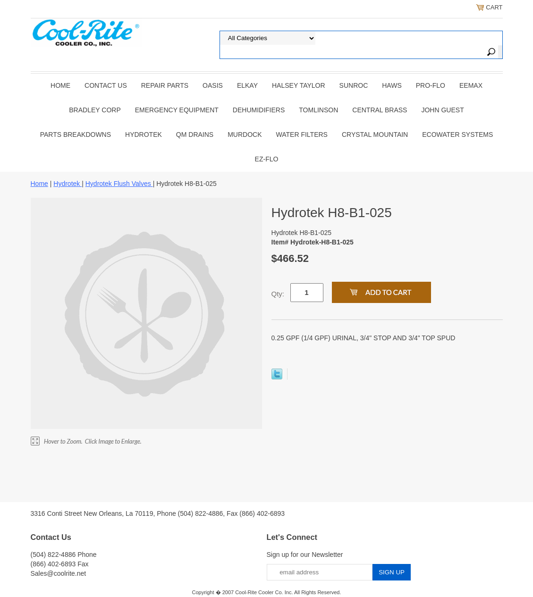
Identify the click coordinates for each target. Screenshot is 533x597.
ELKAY (247, 85)
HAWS (391, 85)
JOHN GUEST (442, 110)
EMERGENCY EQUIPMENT (177, 110)
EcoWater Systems (457, 134)
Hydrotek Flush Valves (119, 183)
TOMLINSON (318, 110)
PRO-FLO (430, 85)
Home (60, 85)
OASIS (213, 85)
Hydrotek (143, 134)
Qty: (278, 294)
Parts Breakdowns (75, 134)
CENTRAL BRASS (379, 110)
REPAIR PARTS (164, 85)
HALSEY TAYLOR (298, 85)
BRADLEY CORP (94, 110)
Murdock (245, 134)
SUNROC (353, 85)
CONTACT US (106, 85)
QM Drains (194, 134)
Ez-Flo (267, 159)
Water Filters (302, 134)
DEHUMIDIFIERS (259, 110)
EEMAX (470, 85)
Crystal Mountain (375, 134)
